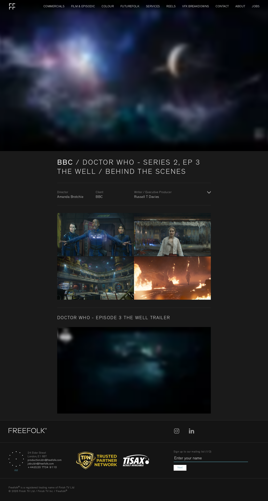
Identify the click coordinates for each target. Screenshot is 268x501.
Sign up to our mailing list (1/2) (192, 452)
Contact (222, 6)
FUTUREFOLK (130, 6)
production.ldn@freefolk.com (45, 460)
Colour (108, 6)
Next (180, 467)
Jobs (255, 6)
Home (12, 6)
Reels (171, 6)
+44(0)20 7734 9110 (42, 467)
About (240, 6)
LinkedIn (192, 431)
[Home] (28, 431)
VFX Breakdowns (195, 6)
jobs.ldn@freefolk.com (41, 464)
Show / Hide (208, 193)
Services (153, 6)
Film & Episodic (83, 6)
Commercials (53, 6)
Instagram (177, 431)
